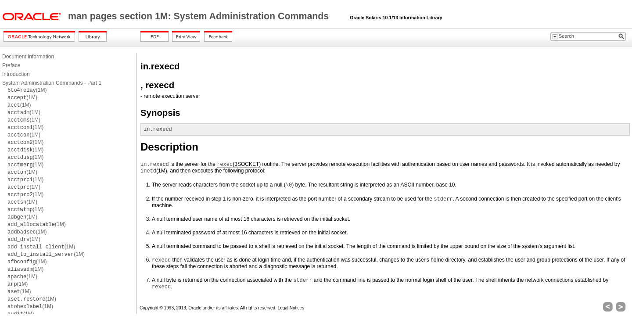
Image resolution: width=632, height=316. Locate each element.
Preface (11, 65)
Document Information (28, 57)
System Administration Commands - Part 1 (51, 83)
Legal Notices (291, 307)
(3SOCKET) (239, 164)
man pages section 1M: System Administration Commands (199, 16)
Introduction (16, 74)
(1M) (27, 90)
